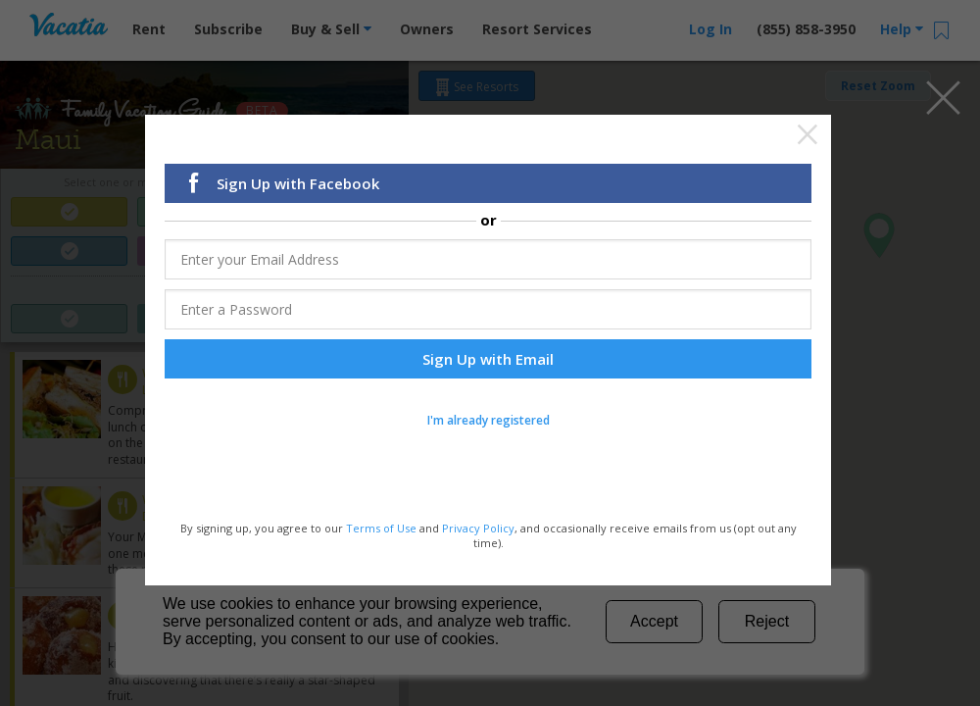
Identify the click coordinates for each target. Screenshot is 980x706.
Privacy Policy (478, 531)
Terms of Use (381, 531)
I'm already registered (488, 423)
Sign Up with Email (488, 362)
